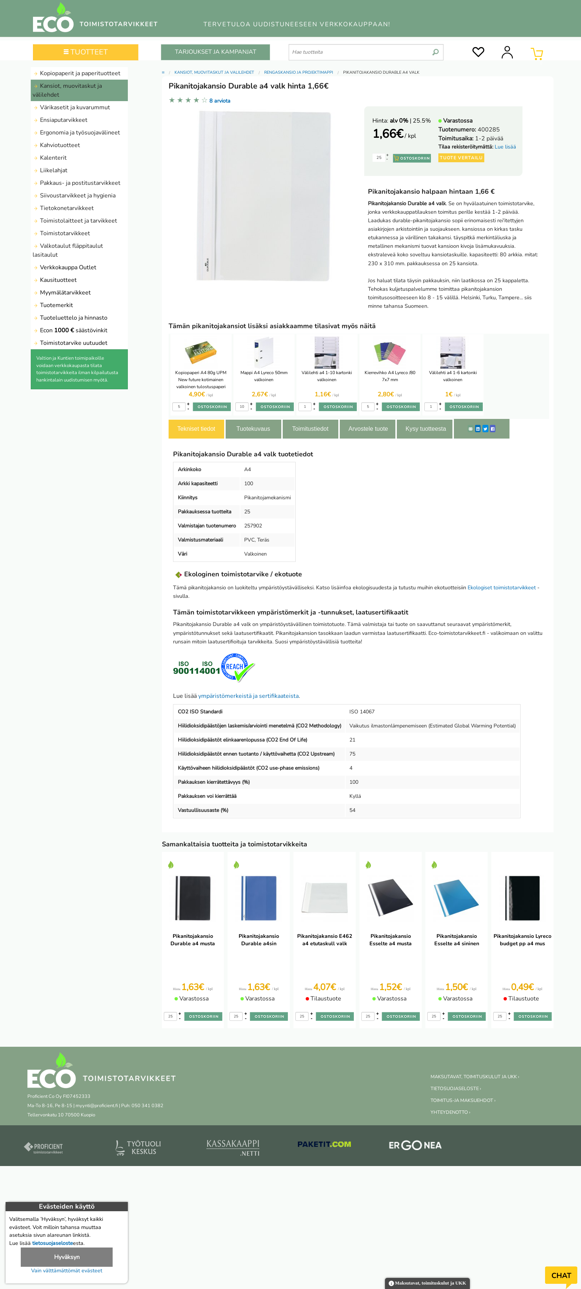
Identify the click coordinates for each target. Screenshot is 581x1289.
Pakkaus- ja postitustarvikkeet (76, 183)
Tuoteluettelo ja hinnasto (70, 318)
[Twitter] (485, 428)
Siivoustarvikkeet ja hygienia (74, 195)
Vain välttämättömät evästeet (66, 1270)
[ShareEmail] (471, 428)
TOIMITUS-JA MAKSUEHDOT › (463, 1100)
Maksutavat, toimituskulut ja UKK (427, 1284)
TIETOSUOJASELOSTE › (456, 1088)
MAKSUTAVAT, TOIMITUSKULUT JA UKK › (475, 1076)
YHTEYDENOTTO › (450, 1112)
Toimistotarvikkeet (61, 233)
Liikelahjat (50, 170)
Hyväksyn (67, 1257)
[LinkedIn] (478, 428)
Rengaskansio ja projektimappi (298, 72)
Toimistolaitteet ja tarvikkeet (75, 221)
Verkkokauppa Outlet (64, 267)
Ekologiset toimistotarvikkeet (502, 587)
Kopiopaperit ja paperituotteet (76, 73)
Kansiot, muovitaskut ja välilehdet (67, 90)
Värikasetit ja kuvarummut (71, 107)
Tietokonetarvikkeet (63, 208)
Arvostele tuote (368, 429)
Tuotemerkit (53, 305)
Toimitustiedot (310, 429)
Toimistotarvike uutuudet (70, 343)
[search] (435, 49)
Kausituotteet (55, 280)
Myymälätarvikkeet (62, 293)
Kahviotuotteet (56, 145)
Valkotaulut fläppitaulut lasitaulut (68, 250)
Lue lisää (505, 146)
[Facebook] (492, 428)
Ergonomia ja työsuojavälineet (76, 133)
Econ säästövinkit (70, 330)
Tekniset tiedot (196, 429)
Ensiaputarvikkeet (60, 120)
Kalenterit (50, 158)
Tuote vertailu (461, 158)
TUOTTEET (86, 52)
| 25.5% (410, 121)
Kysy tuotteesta (426, 429)
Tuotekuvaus (253, 429)
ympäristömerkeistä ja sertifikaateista (248, 696)
